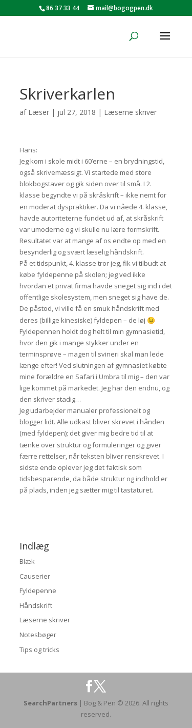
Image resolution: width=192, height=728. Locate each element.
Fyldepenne (37, 590)
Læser (38, 112)
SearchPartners (51, 702)
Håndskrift (35, 605)
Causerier (34, 576)
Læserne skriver (130, 112)
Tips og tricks (39, 649)
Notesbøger (37, 634)
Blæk (27, 561)
